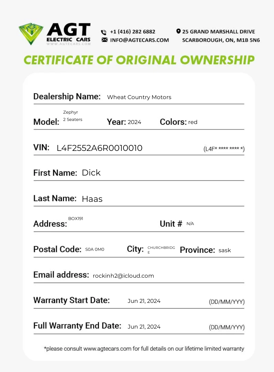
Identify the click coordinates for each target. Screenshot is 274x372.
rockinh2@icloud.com (123, 275)
